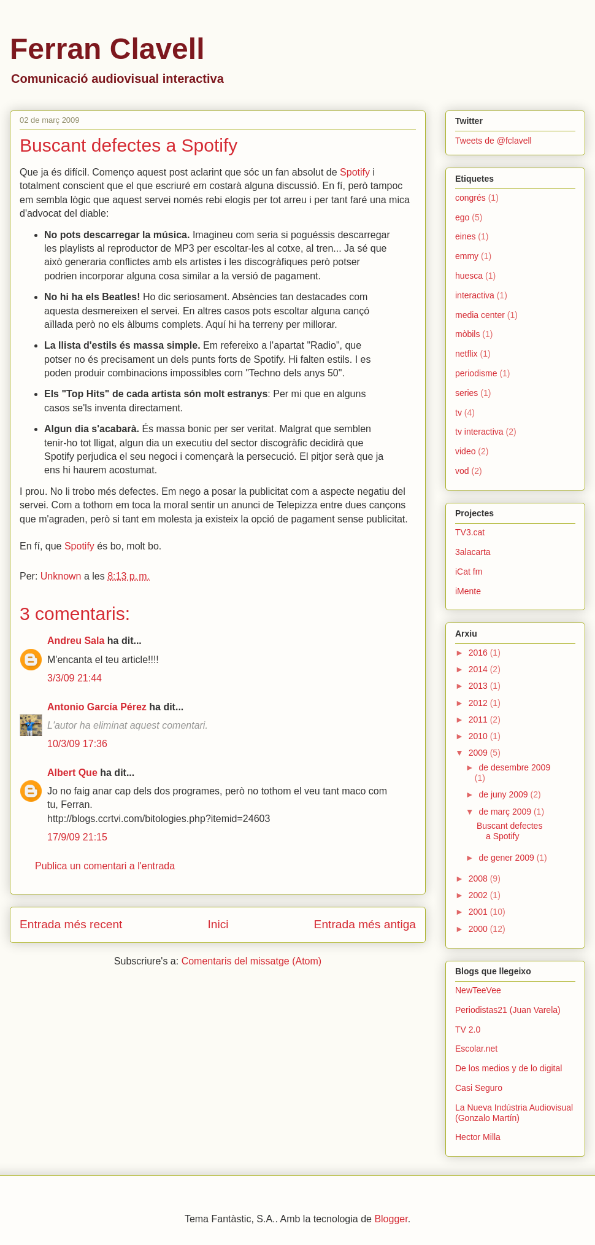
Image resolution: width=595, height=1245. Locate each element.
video (465, 451)
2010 (479, 736)
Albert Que (72, 772)
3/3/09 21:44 (74, 678)
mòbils (467, 334)
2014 (479, 669)
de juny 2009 (504, 794)
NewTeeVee (478, 990)
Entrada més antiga (365, 924)
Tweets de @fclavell (493, 140)
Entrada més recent (71, 924)
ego (462, 217)
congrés (470, 198)
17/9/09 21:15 (77, 837)
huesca (469, 276)
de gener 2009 (507, 858)
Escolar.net (476, 1048)
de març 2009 (506, 811)
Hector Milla (478, 1137)
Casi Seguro (478, 1088)
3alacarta (473, 552)
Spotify (355, 172)
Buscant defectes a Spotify (509, 831)
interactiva (474, 295)
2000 (479, 929)
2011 (479, 719)
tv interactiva (479, 431)
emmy (466, 256)
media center (480, 315)
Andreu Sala (75, 640)
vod (462, 471)
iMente (468, 591)
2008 (479, 878)
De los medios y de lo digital (508, 1068)
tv (458, 412)
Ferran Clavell (107, 49)
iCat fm (468, 571)
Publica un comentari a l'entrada (105, 866)
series (466, 393)
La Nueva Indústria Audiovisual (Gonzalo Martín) (514, 1113)
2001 (479, 912)
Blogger (390, 1219)
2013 (479, 686)
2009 (479, 753)
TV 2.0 (467, 1029)
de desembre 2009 (514, 767)
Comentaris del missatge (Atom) (252, 961)
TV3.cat (470, 532)
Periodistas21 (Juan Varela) (508, 1010)
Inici (217, 924)
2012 (479, 703)
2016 (479, 652)
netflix (466, 354)
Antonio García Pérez (97, 707)
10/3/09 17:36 (77, 744)
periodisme (476, 373)
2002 (479, 895)
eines (465, 236)
